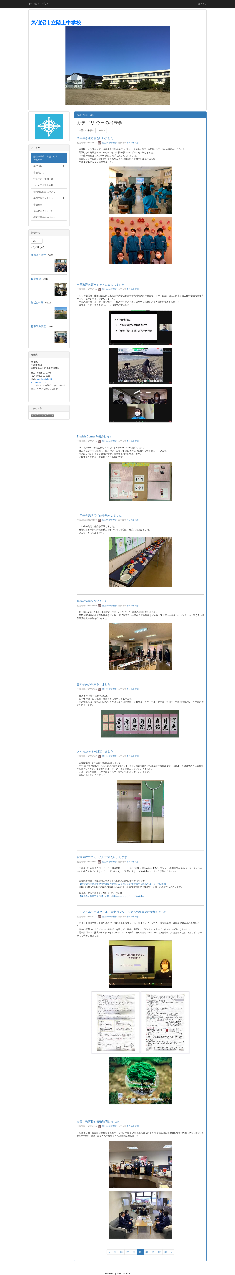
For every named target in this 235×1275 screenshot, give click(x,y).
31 (153, 1252)
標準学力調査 (38, 326)
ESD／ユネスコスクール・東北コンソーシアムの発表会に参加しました (122, 912)
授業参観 (36, 279)
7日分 (36, 241)
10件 (101, 130)
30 (146, 1252)
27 (127, 1252)
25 (115, 1252)
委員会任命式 (38, 255)
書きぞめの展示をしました (93, 684)
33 (166, 1252)
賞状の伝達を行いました (92, 601)
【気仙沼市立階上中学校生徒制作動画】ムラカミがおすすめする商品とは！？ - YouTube (122, 884)
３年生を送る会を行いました (95, 138)
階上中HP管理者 (107, 143)
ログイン (202, 4)
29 (140, 1252)
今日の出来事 (133, 143)
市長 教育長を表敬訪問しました (98, 1121)
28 (134, 1252)
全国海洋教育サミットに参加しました (101, 284)
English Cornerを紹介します (94, 436)
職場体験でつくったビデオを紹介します (102, 857)
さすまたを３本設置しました (95, 751)
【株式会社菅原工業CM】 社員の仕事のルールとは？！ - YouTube (111, 896)
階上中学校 (41, 3)
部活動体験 (37, 302)
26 (121, 1252)
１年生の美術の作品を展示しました (99, 515)
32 (159, 1252)
